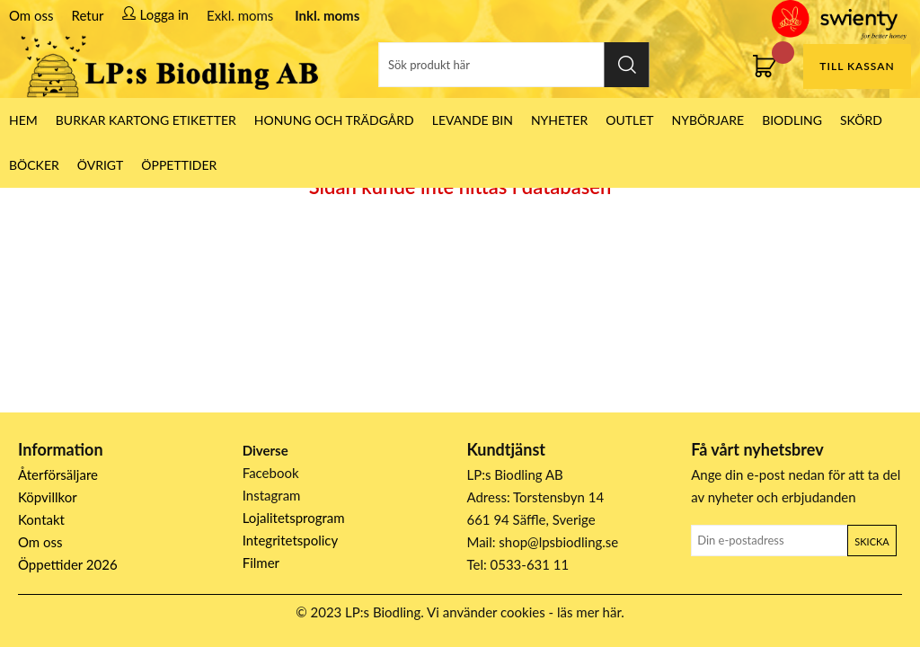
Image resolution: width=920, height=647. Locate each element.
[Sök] (514, 64)
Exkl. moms (240, 15)
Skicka (871, 541)
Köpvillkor (47, 497)
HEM (23, 120)
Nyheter (559, 120)
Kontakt (41, 519)
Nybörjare (708, 120)
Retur (88, 15)
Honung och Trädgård (334, 120)
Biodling (792, 120)
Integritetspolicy (291, 540)
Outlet (629, 120)
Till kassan (856, 66)
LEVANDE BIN (472, 120)
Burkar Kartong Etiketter (146, 120)
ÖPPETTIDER (179, 165)
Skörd (861, 120)
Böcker (34, 165)
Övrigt (100, 165)
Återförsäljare (58, 474)
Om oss (31, 15)
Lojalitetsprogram (294, 518)
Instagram (272, 495)
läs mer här (589, 612)
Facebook (271, 473)
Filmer (261, 562)
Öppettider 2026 (68, 564)
